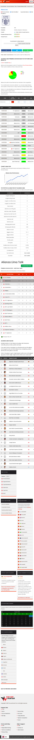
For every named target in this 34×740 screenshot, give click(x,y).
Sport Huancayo (15, 161)
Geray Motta (12, 435)
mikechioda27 (22, 544)
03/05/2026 (4, 123)
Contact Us (20, 727)
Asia (3, 671)
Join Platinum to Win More (24, 597)
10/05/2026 (4, 120)
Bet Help (3, 715)
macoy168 (22, 514)
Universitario (16, 136)
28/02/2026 (4, 148)
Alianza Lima (30, 110)
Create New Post (26, 266)
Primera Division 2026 (21, 6)
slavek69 (21, 564)
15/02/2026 (4, 155)
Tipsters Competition (22, 717)
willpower (21, 523)
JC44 (21, 535)
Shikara (21, 558)
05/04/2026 (4, 136)
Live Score (20, 713)
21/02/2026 (4, 152)
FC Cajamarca (16, 110)
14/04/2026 (4, 132)
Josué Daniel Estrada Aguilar (15, 463)
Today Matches (21, 715)
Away (9, 62)
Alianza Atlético (16, 155)
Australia (4, 673)
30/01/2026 (4, 161)
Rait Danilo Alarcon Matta (14, 456)
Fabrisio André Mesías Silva (15, 446)
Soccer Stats (20, 711)
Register (31, 1)
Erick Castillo (27, 253)
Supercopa (5, 487)
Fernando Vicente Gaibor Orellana (16, 379)
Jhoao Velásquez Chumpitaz (15, 453)
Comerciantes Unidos (9, 294)
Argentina (4, 662)
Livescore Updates (5, 504)
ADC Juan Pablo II (8, 307)
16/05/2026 (4, 117)
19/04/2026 (4, 129)
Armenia (4, 665)
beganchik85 (22, 567)
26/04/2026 (4, 126)
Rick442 (21, 517)
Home (3, 62)
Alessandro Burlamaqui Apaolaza (16, 411)
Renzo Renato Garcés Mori (15, 375)
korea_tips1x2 (22, 541)
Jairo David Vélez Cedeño (14, 414)
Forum (19, 720)
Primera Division (5, 12)
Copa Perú (5, 490)
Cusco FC (30, 129)
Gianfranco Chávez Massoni (15, 368)
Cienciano (17, 117)
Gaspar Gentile (12, 425)
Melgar (29, 145)
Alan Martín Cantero (13, 389)
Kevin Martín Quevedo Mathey (16, 428)
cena (21, 520)
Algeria (4, 650)
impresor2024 (22, 561)
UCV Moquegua (8, 310)
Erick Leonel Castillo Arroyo (15, 382)
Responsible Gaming (6, 727)
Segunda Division (6, 481)
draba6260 (22, 511)
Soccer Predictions (6, 713)
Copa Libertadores (24, 12)
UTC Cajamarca (15, 148)
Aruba (4, 668)
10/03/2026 (4, 145)
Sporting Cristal (8, 303)
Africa (3, 644)
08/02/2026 (4, 158)
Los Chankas (30, 114)
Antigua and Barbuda (7, 659)
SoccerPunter (3, 6)
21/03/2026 (4, 139)
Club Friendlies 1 (14, 12)
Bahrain (4, 682)
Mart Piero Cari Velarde (14, 418)
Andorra (4, 653)
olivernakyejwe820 (7, 576)
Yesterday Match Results (7, 510)
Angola (4, 656)
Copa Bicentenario (6, 484)
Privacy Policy (5, 732)
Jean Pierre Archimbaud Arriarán (16, 432)
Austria (4, 676)
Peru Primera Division (27, 65)
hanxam (21, 529)
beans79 (21, 547)
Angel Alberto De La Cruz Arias (15, 393)
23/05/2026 (4, 114)
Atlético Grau (16, 126)
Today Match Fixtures (6, 507)
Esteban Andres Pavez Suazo (15, 372)
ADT (18, 132)
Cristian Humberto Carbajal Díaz (16, 439)
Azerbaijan (5, 679)
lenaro (21, 526)
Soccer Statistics (10, 6)
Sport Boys (30, 152)
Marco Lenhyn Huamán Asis (15, 396)
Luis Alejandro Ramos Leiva (15, 386)
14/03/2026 (4, 142)
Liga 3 (3, 493)
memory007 (22, 549)
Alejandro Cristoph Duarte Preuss (16, 361)
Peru (16, 6)
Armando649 (22, 532)
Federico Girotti (12, 467)
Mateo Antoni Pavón (13, 365)
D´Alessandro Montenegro (15, 400)
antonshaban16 (23, 538)
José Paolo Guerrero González (15, 449)
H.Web (20, 576)
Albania (4, 647)
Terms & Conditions (6, 729)
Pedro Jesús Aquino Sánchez (15, 460)
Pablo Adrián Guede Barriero (21, 32)
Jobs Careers (21, 729)
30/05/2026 (4, 110)
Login (27, 1)
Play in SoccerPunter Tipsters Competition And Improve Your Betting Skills (8, 588)
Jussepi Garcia (12, 442)
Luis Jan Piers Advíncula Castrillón (16, 407)
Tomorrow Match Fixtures (7, 513)
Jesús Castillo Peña (13, 403)
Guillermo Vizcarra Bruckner (15, 421)
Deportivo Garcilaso (14, 142)
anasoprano (22, 552)
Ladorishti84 (22, 555)
